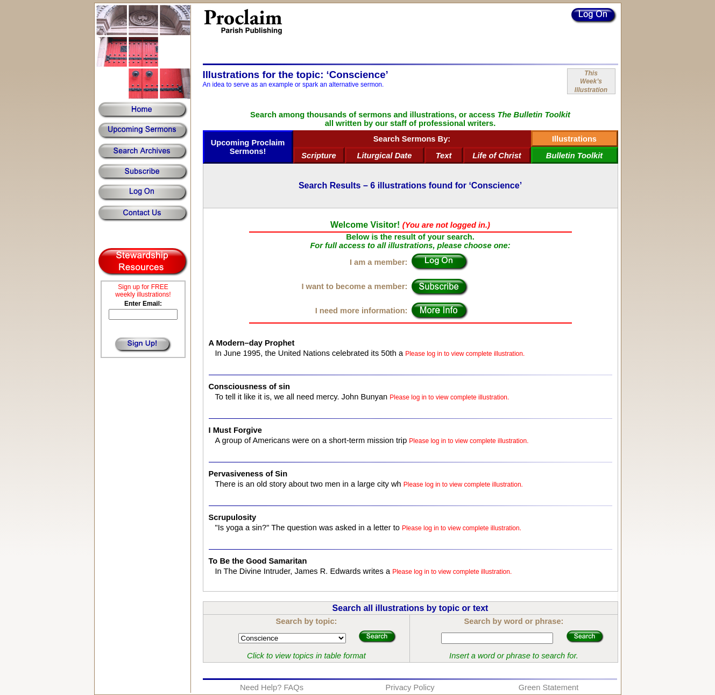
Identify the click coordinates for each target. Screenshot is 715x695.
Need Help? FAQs (271, 687)
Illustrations (574, 139)
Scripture (318, 155)
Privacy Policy (409, 687)
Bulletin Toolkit (574, 155)
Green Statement (549, 687)
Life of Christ (496, 155)
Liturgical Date (384, 155)
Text (444, 155)
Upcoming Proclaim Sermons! (248, 147)
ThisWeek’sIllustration (591, 81)
